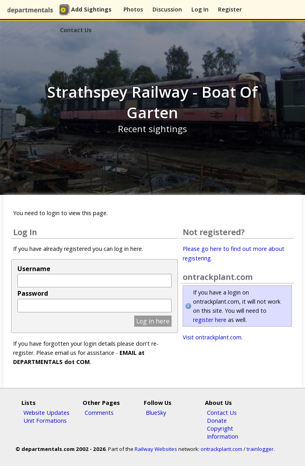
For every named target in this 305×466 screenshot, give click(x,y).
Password (32, 293)
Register (230, 9)
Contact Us (75, 30)
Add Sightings (91, 9)
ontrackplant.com (221, 449)
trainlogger (260, 449)
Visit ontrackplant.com (212, 337)
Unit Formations (45, 420)
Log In (199, 9)
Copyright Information (222, 432)
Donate (217, 420)
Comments (99, 412)
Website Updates (46, 412)
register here (209, 320)
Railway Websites (156, 449)
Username (33, 268)
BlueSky (156, 412)
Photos (133, 9)
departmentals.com (32, 10)
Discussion (167, 9)
